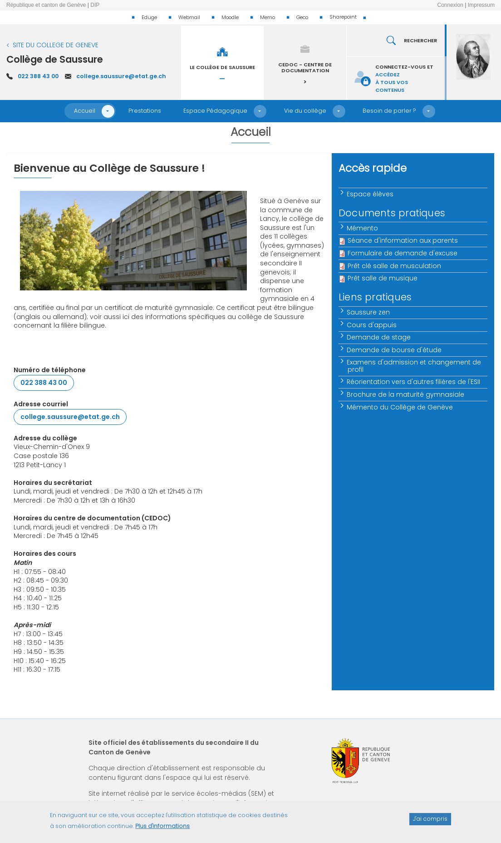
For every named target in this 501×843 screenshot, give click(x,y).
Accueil (84, 111)
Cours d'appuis (372, 324)
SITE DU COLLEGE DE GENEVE (55, 45)
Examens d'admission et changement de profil (414, 366)
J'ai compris (430, 823)
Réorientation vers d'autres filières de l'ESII (414, 381)
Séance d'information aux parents (403, 240)
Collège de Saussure (54, 59)
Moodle (230, 17)
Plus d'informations (162, 830)
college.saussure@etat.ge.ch (121, 76)
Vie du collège (305, 111)
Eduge (149, 17)
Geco (302, 17)
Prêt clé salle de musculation (394, 265)
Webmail (189, 17)
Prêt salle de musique (383, 278)
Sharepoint (343, 16)
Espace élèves (370, 194)
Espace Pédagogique (215, 111)
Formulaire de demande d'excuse (402, 253)
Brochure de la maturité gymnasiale (406, 394)
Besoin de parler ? (389, 111)
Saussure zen (369, 312)
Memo (267, 17)
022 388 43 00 (38, 76)
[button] (108, 111)
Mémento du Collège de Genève (400, 407)
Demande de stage (379, 337)
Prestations (144, 111)
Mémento (363, 228)
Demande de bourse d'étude (395, 349)
